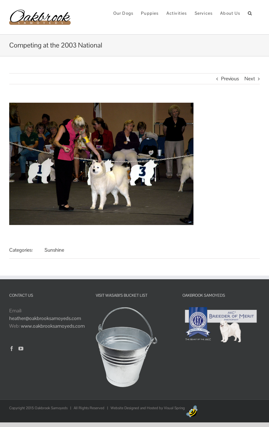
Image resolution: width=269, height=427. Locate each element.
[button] (250, 12)
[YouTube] (20, 348)
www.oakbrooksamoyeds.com (53, 326)
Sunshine (54, 250)
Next (249, 78)
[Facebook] (11, 348)
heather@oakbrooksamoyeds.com (45, 318)
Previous (230, 78)
